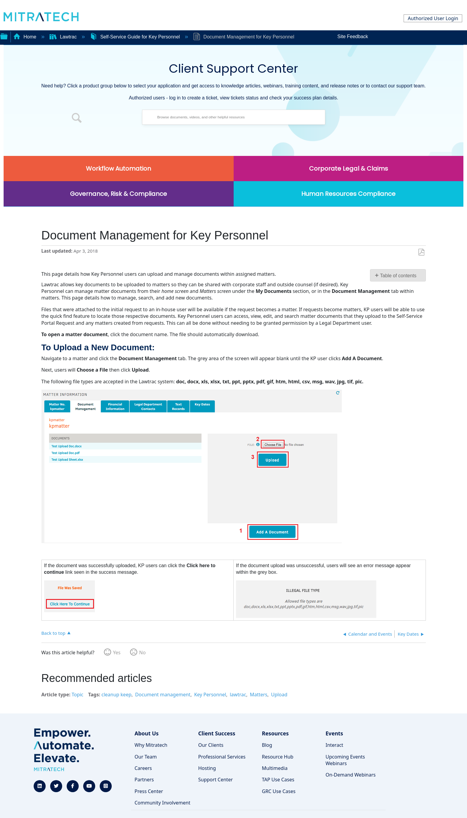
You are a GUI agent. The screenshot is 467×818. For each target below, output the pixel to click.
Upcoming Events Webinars (345, 760)
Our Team (146, 756)
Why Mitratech (151, 745)
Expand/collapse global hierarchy (4, 35)
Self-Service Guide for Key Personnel (135, 36)
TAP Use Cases (278, 779)
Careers (143, 768)
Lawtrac (64, 36)
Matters (258, 694)
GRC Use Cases (279, 791)
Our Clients (210, 745)
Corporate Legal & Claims (348, 168)
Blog (267, 745)
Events (334, 733)
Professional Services (222, 756)
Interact (334, 745)
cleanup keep (117, 694)
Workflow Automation (118, 168)
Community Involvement (162, 802)
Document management (162, 694)
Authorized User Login (433, 18)
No (142, 652)
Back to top (53, 633)
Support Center (215, 779)
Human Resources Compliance (348, 194)
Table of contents (398, 275)
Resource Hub (277, 756)
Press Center (149, 791)
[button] (76, 118)
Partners (144, 779)
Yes (116, 652)
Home (25, 36)
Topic (77, 694)
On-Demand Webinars (351, 774)
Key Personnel (210, 694)
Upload (279, 694)
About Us (147, 733)
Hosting (207, 768)
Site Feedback (352, 36)
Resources (275, 733)
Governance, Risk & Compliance (118, 194)
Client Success (216, 733)
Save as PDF (421, 252)
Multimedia (274, 768)
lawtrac (238, 694)
